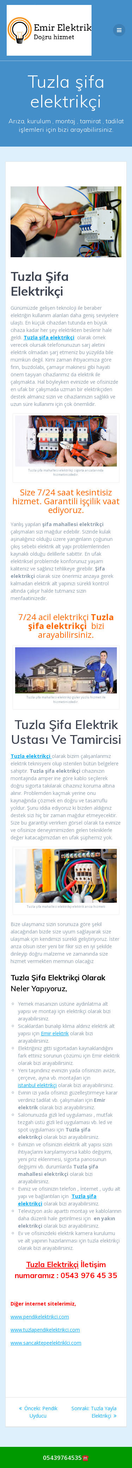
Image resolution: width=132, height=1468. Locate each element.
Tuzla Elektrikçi (52, 1264)
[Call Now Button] (66, 1457)
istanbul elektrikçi (37, 1085)
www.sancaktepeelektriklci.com (46, 1342)
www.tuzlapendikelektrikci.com (45, 1329)
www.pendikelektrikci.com (40, 1316)
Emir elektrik (55, 1033)
